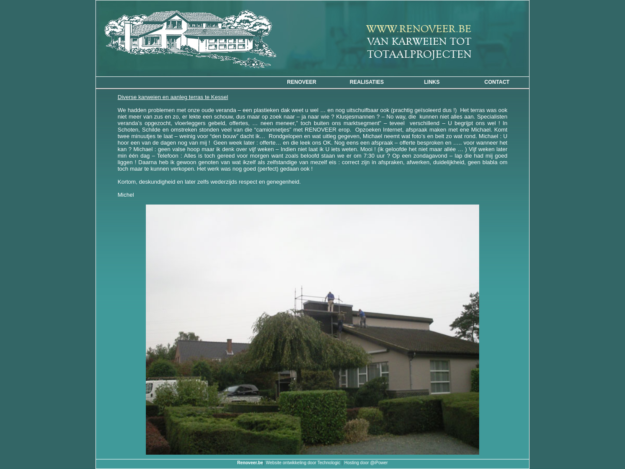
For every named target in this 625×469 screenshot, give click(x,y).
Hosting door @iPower (366, 462)
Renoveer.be (250, 462)
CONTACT (497, 82)
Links (432, 82)
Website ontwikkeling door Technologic (304, 462)
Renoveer (301, 82)
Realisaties (367, 82)
